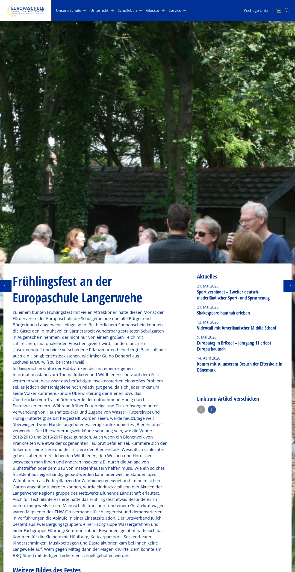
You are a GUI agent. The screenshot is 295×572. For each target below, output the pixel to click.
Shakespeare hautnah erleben (223, 313)
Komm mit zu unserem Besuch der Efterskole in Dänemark (239, 367)
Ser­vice (175, 10)
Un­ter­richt (99, 10)
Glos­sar (152, 10)
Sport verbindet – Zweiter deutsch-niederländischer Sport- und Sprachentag (233, 295)
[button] (201, 410)
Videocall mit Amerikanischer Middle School (236, 328)
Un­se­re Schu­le (68, 10)
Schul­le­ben (127, 10)
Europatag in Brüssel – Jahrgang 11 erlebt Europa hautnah (234, 346)
